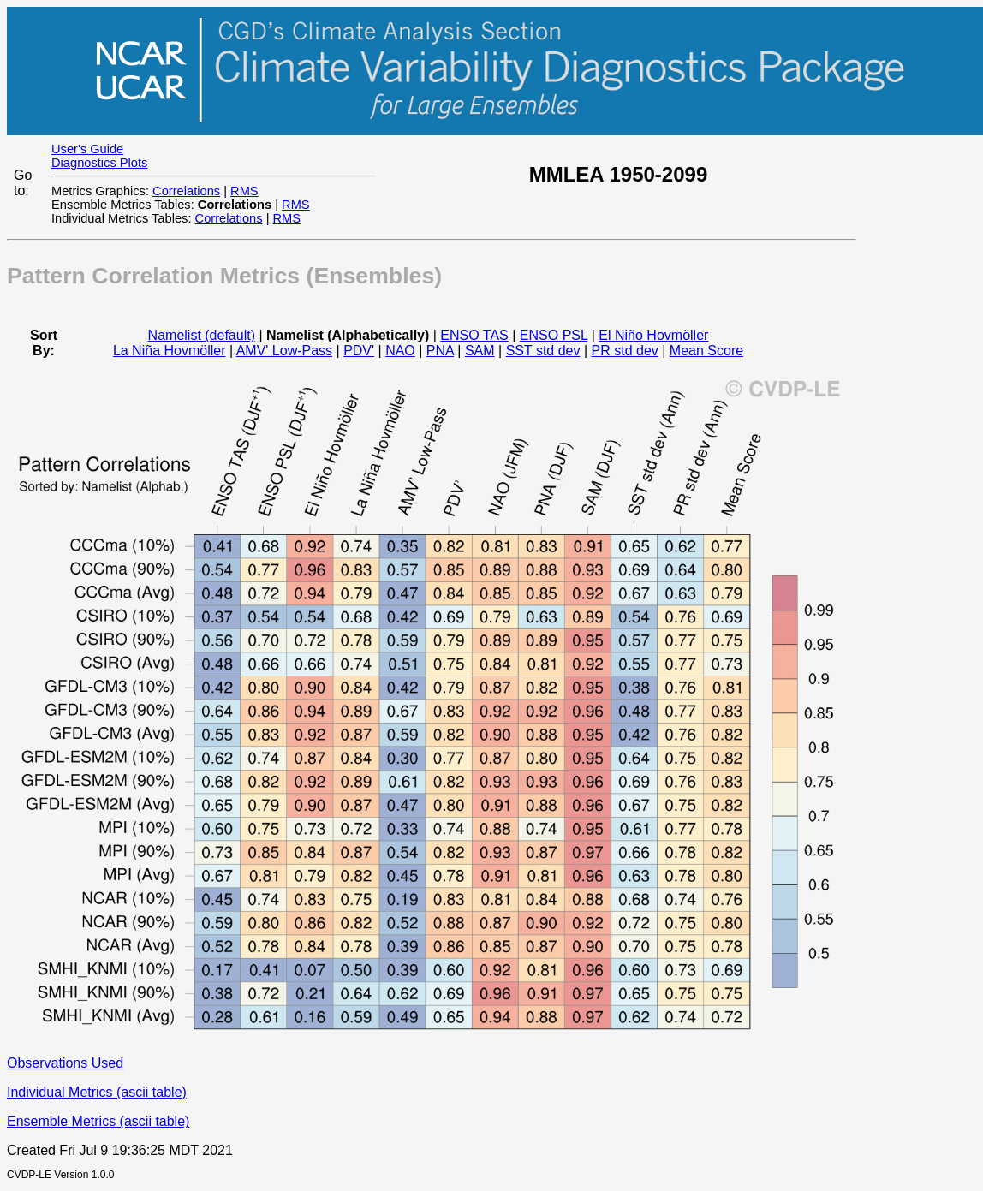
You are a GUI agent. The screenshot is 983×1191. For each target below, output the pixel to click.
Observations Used (65, 1063)
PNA (440, 350)
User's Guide (87, 149)
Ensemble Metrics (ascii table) (98, 1121)
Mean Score (706, 350)
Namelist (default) (201, 335)
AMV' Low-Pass (284, 350)
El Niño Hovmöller (653, 335)
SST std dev (543, 350)
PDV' (358, 350)
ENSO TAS (474, 335)
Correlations (186, 191)
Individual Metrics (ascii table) (97, 1092)
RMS (244, 191)
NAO (400, 350)
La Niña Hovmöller (169, 350)
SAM (480, 350)
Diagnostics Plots (99, 163)
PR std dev (625, 350)
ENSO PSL (553, 335)
